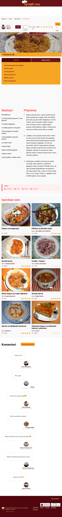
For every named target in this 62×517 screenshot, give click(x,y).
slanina (26, 189)
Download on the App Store (45, 504)
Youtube (47, 507)
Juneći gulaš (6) (9, 71)
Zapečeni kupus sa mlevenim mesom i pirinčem (46, 317)
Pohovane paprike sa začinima (14, 65)
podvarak (35, 189)
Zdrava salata (8, 68)
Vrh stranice (55, 498)
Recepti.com (31, 3)
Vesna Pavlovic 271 (26, 448)
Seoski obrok (46, 283)
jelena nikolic (26, 488)
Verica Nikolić (9, 27)
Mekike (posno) (9, 77)
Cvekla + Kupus (46, 251)
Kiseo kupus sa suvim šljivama (16, 283)
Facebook (35, 507)
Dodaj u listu (58, 24)
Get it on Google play (55, 504)
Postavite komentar (28, 344)
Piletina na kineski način (46, 218)
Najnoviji (16, 60)
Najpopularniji (46, 60)
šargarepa (9, 189)
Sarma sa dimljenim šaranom (16, 317)
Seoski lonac (16, 251)
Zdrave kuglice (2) (9, 74)
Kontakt (13, 509)
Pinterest (35, 509)
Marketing (7, 509)
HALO (12, 511)
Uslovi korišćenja (24, 508)
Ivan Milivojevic (26, 366)
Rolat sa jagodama (10, 81)
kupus (18, 189)
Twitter (42, 507)
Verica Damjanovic (28, 468)
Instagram (53, 507)
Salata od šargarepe (16, 218)
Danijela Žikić (30, 427)
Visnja (32, 387)
